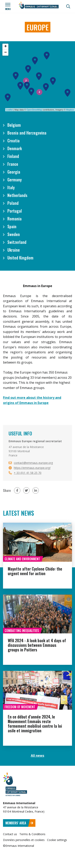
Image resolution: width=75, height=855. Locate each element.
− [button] (5, 53)
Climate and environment (22, 559)
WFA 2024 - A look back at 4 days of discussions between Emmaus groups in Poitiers (37, 645)
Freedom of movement (20, 706)
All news (37, 755)
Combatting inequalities (22, 630)
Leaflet (9, 110)
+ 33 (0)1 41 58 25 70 (27, 473)
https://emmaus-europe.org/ (32, 468)
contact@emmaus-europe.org (33, 463)
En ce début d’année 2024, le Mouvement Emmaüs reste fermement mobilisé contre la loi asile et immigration (35, 723)
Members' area (19, 823)
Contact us (10, 834)
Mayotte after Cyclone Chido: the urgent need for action (35, 571)
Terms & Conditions (32, 834)
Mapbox (70, 110)
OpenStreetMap (34, 110)
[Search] (68, 6)
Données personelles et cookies (24, 840)
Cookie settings (57, 840)
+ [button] (5, 47)
